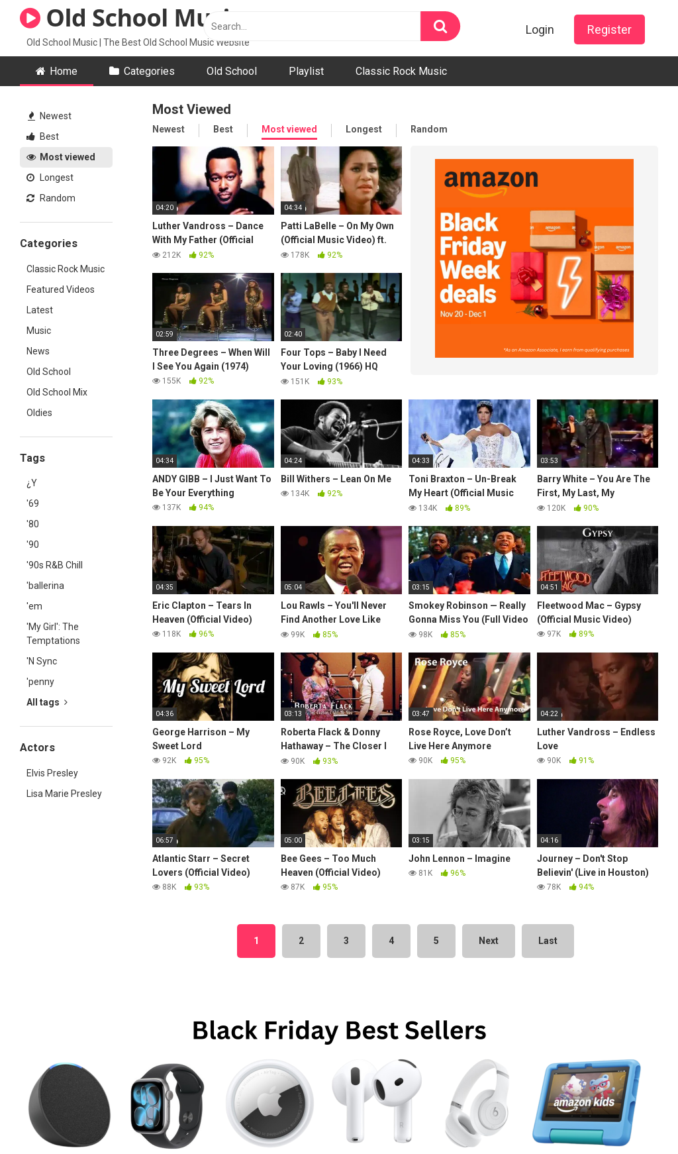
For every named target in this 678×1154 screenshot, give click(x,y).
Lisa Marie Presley (64, 793)
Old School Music (131, 17)
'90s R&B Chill (54, 565)
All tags (47, 702)
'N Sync (41, 661)
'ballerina (45, 585)
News (38, 351)
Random (50, 198)
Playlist (306, 71)
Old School (232, 71)
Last (547, 940)
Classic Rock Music (401, 71)
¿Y (31, 483)
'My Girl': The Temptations (53, 633)
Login (540, 29)
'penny (40, 681)
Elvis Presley (52, 773)
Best (42, 136)
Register (609, 29)
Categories (149, 71)
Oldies (39, 412)
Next (489, 940)
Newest (50, 116)
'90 (32, 544)
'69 (32, 503)
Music (38, 330)
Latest (39, 310)
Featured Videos (60, 289)
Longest (49, 177)
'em (34, 606)
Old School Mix (56, 392)
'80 (32, 524)
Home (63, 71)
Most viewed (60, 157)
